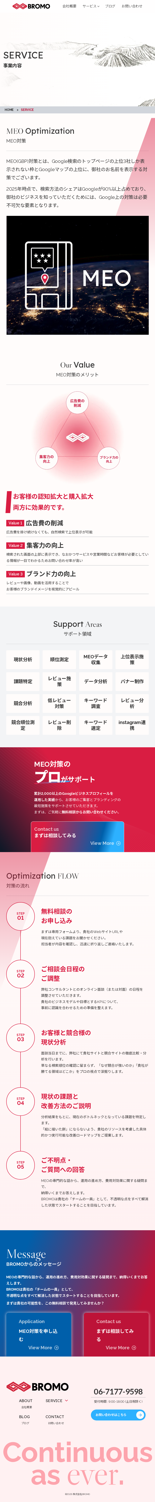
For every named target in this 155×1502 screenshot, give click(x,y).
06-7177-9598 (118, 1391)
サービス (89, 6)
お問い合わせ (132, 6)
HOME (9, 110)
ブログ (110, 6)
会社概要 (69, 6)
